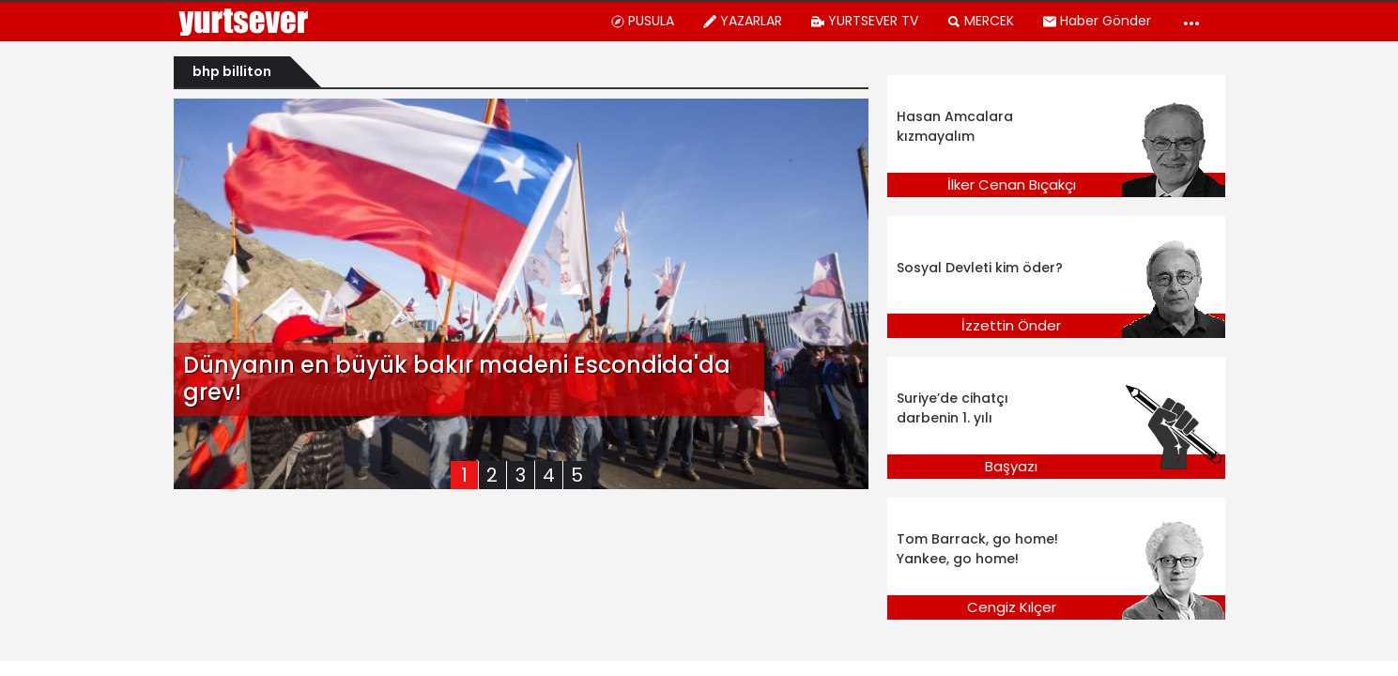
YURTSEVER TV (864, 20)
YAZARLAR (742, 20)
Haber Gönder (1096, 20)
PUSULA (642, 20)
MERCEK (980, 20)
